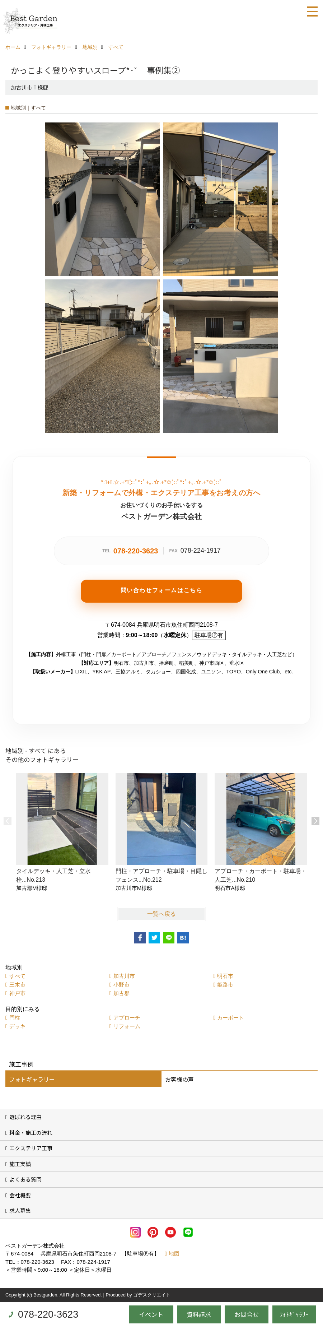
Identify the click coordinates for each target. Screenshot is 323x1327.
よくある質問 (25, 1179)
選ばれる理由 (25, 1116)
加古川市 (124, 976)
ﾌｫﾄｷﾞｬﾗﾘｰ (294, 1314)
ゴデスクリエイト (151, 1295)
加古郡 (121, 993)
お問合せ (246, 1314)
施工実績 (20, 1164)
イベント (151, 1314)
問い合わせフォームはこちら (162, 590)
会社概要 (20, 1195)
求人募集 (20, 1210)
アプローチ (126, 1018)
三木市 (17, 985)
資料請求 (199, 1314)
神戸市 (17, 993)
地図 (174, 1254)
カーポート (230, 1018)
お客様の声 (179, 1079)
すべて (17, 976)
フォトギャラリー (32, 1079)
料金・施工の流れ (30, 1132)
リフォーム (126, 1026)
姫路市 (225, 985)
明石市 (225, 976)
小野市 (121, 985)
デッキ (17, 1026)
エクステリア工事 (30, 1148)
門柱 (14, 1018)
